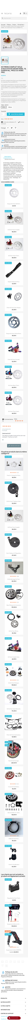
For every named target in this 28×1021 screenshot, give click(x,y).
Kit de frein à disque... (14, 683)
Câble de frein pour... (14, 838)
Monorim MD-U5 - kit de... (14, 812)
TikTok (6, 966)
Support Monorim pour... (14, 281)
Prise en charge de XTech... (14, 475)
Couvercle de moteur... (14, 786)
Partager (7, 127)
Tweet (11, 127)
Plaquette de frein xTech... (14, 898)
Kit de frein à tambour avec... (14, 501)
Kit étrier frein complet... (14, 229)
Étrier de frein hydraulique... (14, 735)
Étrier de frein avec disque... (14, 307)
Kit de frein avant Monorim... (14, 709)
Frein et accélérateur (14, 864)
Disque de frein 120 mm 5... (14, 203)
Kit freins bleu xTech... (14, 385)
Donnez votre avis (14, 446)
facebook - (4, 1019)
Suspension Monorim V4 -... (14, 924)
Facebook (2, 962)
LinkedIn (2, 966)
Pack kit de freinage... (14, 761)
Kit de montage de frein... (14, 579)
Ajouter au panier (15, 114)
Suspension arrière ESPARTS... (14, 950)
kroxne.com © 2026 (6, 1016)
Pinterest (15, 127)
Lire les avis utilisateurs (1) (8, 122)
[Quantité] (3, 114)
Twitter (6, 962)
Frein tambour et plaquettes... (14, 553)
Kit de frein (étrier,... (14, 631)
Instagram (23, 962)
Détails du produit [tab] (10, 159)
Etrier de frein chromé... (14, 359)
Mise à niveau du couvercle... (14, 605)
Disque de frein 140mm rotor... (14, 333)
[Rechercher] (14, 18)
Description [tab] (7, 156)
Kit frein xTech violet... (14, 411)
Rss (10, 962)
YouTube (14, 962)
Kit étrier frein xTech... (14, 255)
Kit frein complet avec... (14, 657)
